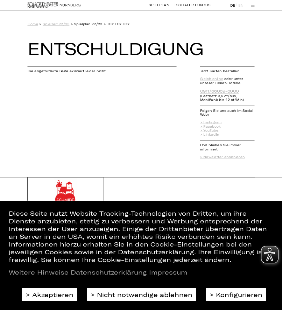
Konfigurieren (239, 294)
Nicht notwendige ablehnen (144, 294)
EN (241, 8)
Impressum (168, 272)
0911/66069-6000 (219, 91)
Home (33, 24)
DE (232, 8)
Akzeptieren (52, 294)
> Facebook (210, 126)
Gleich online (211, 79)
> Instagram (211, 122)
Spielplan (159, 8)
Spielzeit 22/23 (56, 24)
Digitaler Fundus (193, 8)
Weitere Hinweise (39, 272)
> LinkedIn (209, 134)
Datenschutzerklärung (109, 272)
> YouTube (209, 130)
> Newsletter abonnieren (222, 157)
